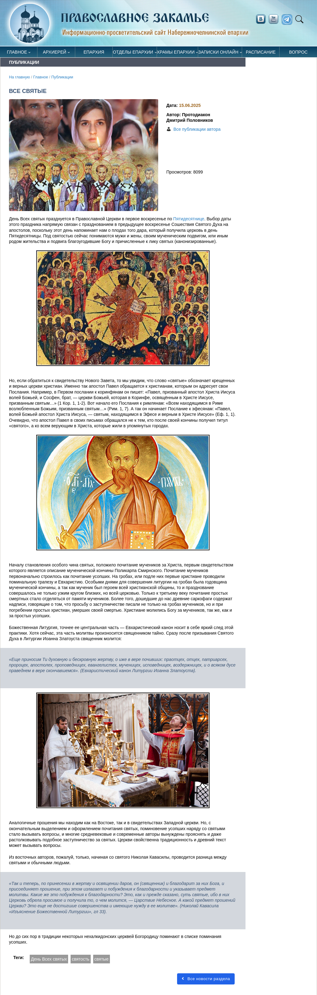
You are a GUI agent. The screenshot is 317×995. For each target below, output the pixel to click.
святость (80, 959)
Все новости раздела (206, 978)
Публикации (62, 77)
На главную (19, 77)
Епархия (94, 52)
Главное (17, 52)
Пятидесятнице (188, 218)
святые (101, 959)
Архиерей (55, 52)
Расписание (261, 52)
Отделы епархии (133, 52)
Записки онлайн (218, 52)
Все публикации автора (196, 129)
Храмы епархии (176, 52)
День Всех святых (49, 959)
